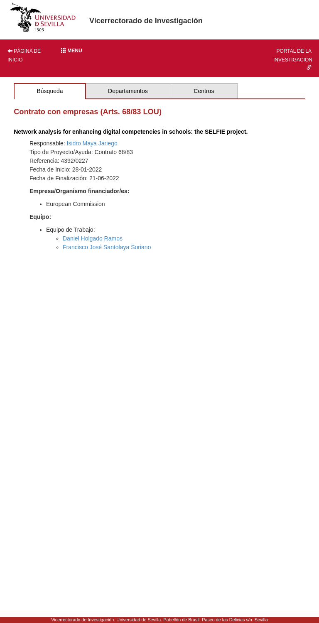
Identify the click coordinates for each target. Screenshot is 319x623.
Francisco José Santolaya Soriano (107, 247)
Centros (204, 91)
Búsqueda (50, 91)
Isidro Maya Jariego (92, 143)
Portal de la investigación (292, 59)
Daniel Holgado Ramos (93, 238)
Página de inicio (24, 55)
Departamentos (128, 91)
